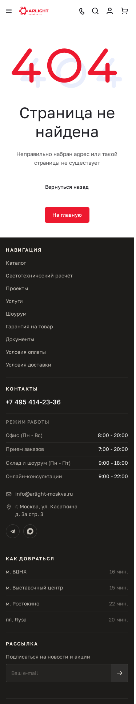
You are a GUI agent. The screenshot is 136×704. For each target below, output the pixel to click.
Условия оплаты (26, 352)
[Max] (30, 531)
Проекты (17, 288)
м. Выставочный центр (34, 587)
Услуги (14, 301)
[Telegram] (13, 531)
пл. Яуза (16, 619)
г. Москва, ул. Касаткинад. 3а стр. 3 (46, 510)
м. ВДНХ (16, 571)
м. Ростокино (22, 603)
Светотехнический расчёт (39, 275)
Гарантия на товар (29, 326)
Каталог (16, 263)
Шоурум (16, 314)
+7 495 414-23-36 (33, 402)
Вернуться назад (67, 187)
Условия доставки (28, 364)
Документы (20, 339)
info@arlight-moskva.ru (44, 494)
